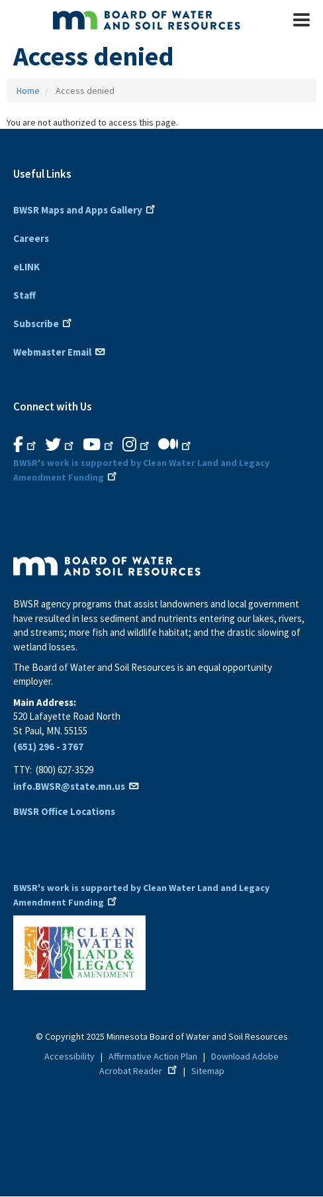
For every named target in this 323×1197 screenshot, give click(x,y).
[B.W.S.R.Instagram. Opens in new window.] (137, 445)
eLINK (26, 266)
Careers (31, 238)
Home (28, 91)
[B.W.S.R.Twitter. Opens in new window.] (60, 445)
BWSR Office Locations (64, 811)
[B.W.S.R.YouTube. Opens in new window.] (99, 445)
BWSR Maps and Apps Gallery (85, 209)
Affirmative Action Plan (153, 1056)
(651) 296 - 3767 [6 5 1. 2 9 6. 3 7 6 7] (48, 746)
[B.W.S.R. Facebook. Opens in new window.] (25, 445)
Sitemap (207, 1071)
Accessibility (69, 1056)
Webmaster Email (60, 351)
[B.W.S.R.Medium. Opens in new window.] (175, 445)
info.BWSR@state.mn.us (76, 786)
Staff (24, 295)
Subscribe (43, 322)
